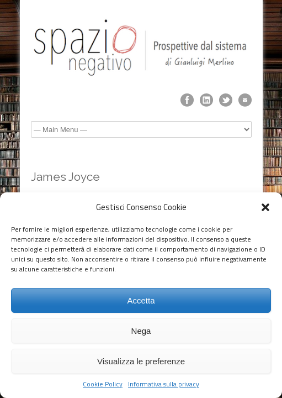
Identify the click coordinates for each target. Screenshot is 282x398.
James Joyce (65, 177)
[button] (265, 207)
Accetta (141, 300)
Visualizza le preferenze (141, 361)
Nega (141, 331)
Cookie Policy (103, 384)
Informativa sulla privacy (163, 384)
